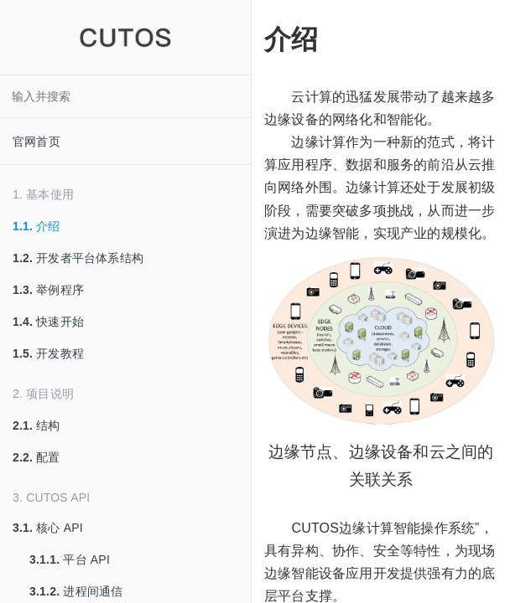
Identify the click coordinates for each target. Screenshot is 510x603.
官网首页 (36, 141)
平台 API (69, 559)
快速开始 (48, 321)
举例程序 (48, 289)
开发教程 (48, 353)
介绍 (36, 226)
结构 (36, 425)
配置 (36, 457)
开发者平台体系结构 (78, 258)
